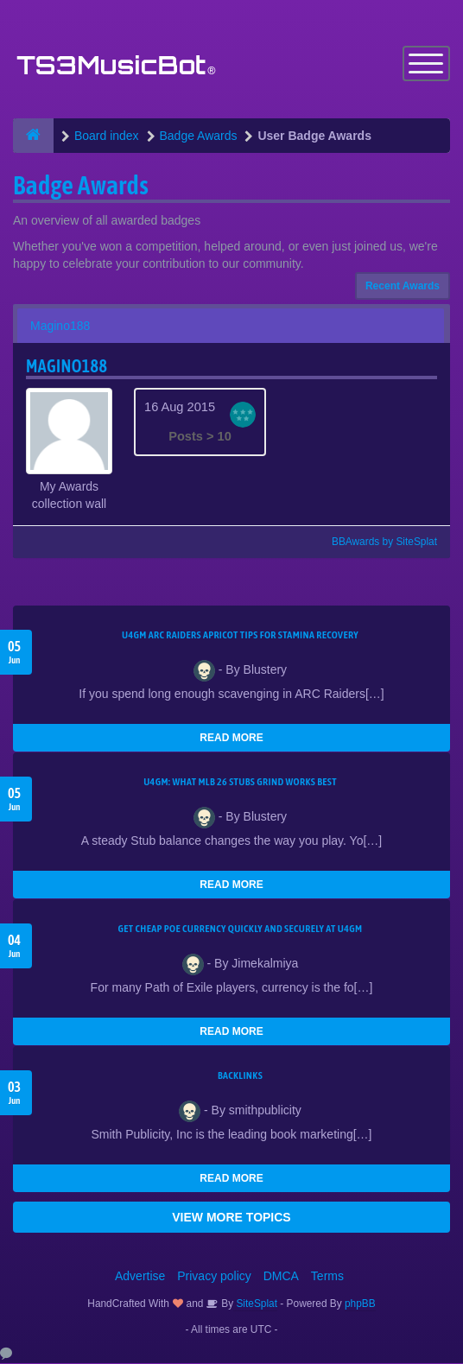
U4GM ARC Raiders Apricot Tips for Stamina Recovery (240, 636)
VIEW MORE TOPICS (231, 1218)
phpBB (360, 1304)
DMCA (281, 1277)
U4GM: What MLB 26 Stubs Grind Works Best (240, 783)
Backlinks (240, 1076)
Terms (327, 1277)
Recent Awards (402, 287)
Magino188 (60, 326)
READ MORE (231, 739)
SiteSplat (255, 1304)
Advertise (140, 1277)
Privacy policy (214, 1277)
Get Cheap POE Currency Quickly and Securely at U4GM (240, 929)
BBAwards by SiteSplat (376, 542)
